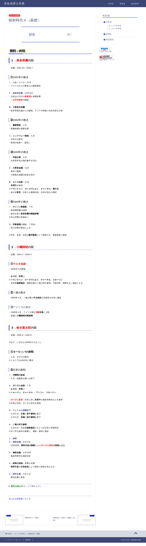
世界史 (122, 4)
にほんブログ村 (105, 51)
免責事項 (28, 540)
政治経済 (135, 4)
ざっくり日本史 (14, 15)
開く (69, 34)
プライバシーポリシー (14, 540)
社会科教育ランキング (107, 59)
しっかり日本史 (115, 28)
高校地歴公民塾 (14, 3)
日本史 (111, 4)
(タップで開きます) (26, 486)
